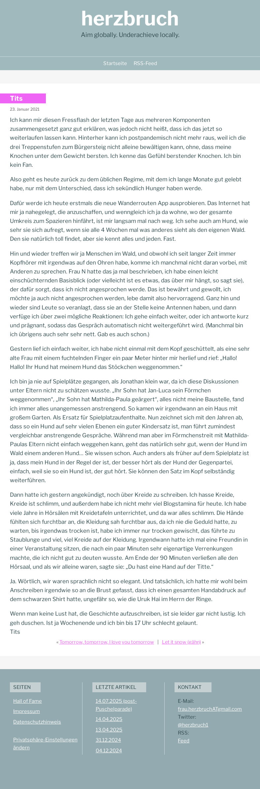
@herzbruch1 (193, 725)
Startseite (115, 63)
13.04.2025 (109, 730)
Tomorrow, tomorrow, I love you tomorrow (106, 642)
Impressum (26, 711)
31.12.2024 (108, 740)
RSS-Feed (145, 63)
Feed (183, 741)
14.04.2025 (109, 719)
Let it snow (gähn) (181, 642)
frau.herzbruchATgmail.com (210, 709)
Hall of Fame (27, 701)
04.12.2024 (109, 751)
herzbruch (130, 18)
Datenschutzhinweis (37, 722)
